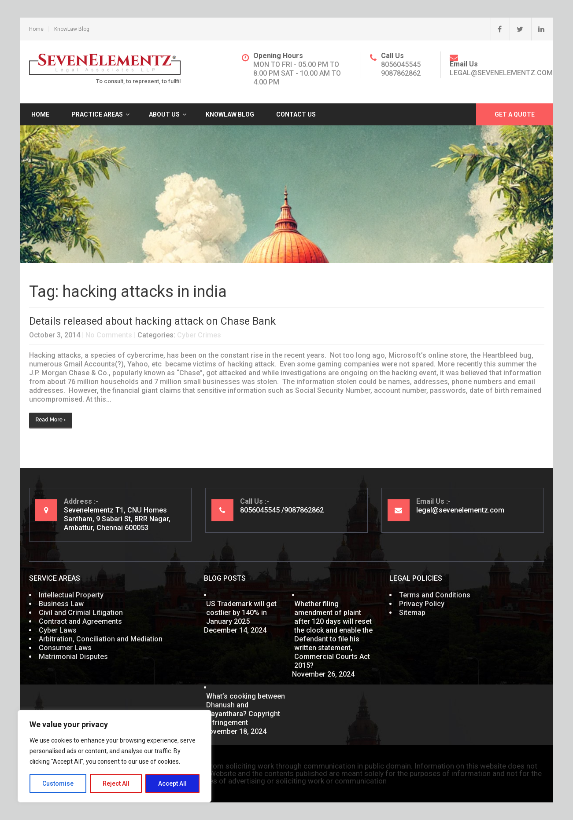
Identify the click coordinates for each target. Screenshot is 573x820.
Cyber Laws (58, 630)
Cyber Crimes (199, 335)
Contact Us (296, 114)
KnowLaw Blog (71, 29)
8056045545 (401, 64)
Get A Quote (515, 114)
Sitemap (412, 612)
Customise (58, 783)
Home (36, 29)
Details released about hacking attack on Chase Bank (152, 321)
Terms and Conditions (434, 595)
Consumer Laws (65, 648)
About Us (164, 114)
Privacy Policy (421, 604)
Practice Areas (97, 114)
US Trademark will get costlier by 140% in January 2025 (241, 613)
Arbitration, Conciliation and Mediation (101, 639)
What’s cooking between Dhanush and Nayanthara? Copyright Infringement (245, 709)
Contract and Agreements (80, 621)
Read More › (51, 420)
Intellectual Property (71, 595)
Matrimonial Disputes (73, 656)
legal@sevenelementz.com (501, 73)
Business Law (61, 604)
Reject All (116, 783)
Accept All (172, 783)
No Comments (108, 335)
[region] (114, 756)
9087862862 (401, 73)
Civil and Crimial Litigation (81, 612)
